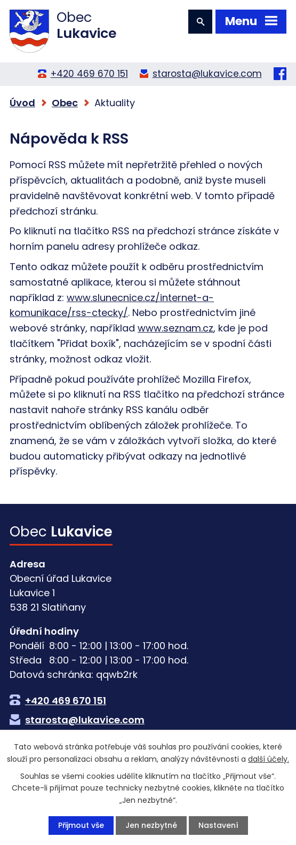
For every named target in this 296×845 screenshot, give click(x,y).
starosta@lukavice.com (207, 73)
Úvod (22, 102)
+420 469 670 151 (89, 73)
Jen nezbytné (151, 825)
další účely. (268, 758)
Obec (65, 102)
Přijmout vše (81, 825)
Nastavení (218, 825)
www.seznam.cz (175, 328)
